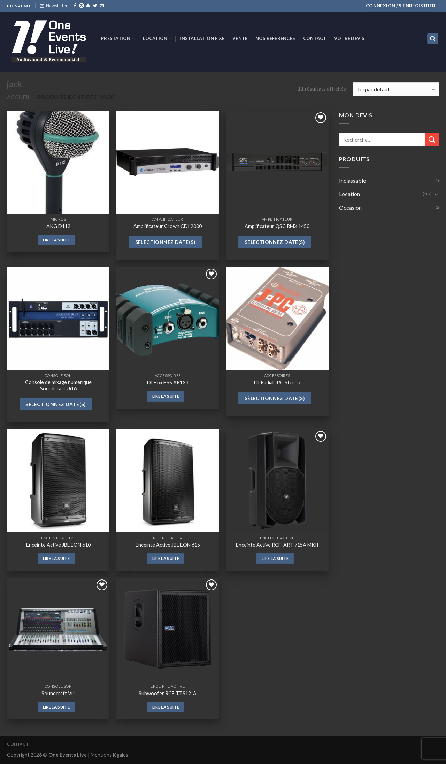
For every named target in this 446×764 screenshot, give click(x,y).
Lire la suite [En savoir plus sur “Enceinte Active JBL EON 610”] (56, 558)
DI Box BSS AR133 (167, 382)
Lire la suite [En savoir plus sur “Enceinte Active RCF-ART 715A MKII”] (275, 558)
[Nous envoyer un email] (102, 5)
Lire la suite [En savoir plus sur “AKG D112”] (56, 240)
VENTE (239, 38)
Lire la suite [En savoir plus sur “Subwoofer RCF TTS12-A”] (165, 707)
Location (157, 38)
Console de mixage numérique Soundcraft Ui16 (58, 385)
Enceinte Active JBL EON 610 (58, 545)
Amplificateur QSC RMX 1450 (277, 226)
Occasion (350, 207)
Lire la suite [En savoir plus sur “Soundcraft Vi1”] (56, 707)
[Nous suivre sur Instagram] (81, 5)
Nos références (275, 38)
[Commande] (396, 89)
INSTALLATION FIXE (202, 38)
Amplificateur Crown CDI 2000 (167, 226)
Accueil (18, 96)
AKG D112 (58, 226)
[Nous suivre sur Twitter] (95, 5)
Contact (314, 38)
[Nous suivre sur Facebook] (75, 5)
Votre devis (349, 38)
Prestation (118, 38)
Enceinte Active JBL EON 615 (168, 545)
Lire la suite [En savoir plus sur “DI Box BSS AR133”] (165, 396)
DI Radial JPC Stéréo (277, 382)
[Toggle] (436, 194)
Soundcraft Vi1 (58, 693)
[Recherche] (433, 38)
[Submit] (432, 139)
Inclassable (352, 180)
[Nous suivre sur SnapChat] (88, 5)
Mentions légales (109, 755)
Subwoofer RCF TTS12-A (168, 693)
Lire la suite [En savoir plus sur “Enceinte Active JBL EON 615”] (165, 558)
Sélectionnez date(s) (165, 242)
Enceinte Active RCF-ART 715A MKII (277, 545)
